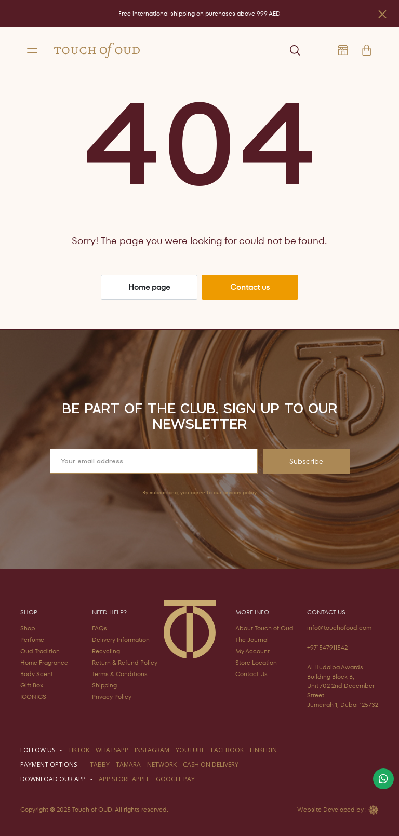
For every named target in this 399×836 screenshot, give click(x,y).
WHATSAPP (112, 750)
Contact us (250, 286)
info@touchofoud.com (339, 627)
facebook (227, 750)
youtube (190, 750)
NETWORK (162, 764)
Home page (149, 286)
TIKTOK (78, 750)
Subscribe (306, 461)
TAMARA (128, 764)
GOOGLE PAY (175, 779)
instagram (152, 750)
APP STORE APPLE (124, 779)
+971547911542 (327, 647)
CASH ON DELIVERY (210, 764)
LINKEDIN (263, 750)
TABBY (100, 764)
